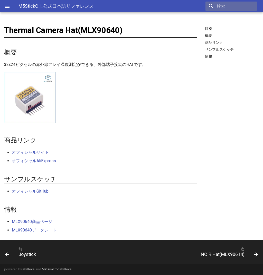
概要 (208, 35)
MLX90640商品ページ (32, 221)
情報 (208, 56)
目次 (208, 29)
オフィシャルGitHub (30, 191)
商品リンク (214, 42)
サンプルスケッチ (219, 49)
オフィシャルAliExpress (34, 160)
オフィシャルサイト (30, 152)
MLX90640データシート (34, 230)
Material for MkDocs (57, 269)
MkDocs (29, 269)
